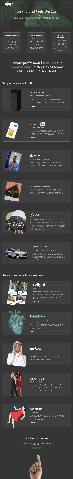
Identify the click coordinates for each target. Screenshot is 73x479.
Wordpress (40, 41)
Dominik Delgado (34, 325)
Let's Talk (36, 448)
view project (33, 106)
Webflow (32, 41)
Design (46, 4)
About (64, 4)
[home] (9, 4)
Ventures (55, 4)
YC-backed (40, 98)
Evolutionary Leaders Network (38, 192)
